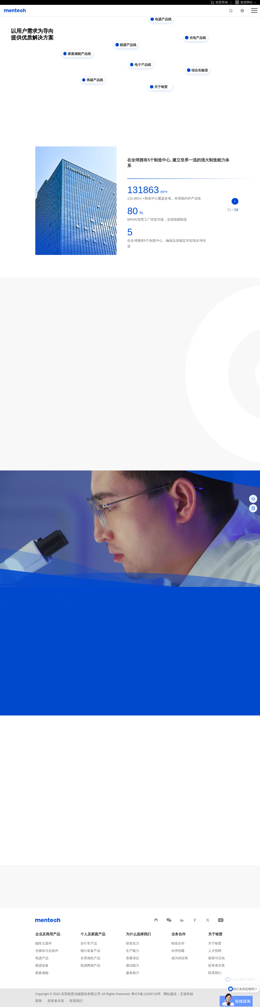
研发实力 (132, 943)
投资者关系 (216, 965)
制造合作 (178, 943)
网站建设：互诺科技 (178, 994)
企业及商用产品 (47, 934)
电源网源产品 (90, 965)
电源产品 (41, 958)
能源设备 (41, 965)
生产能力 (132, 951)
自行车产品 (88, 943)
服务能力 (132, 973)
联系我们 (214, 973)
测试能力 (132, 965)
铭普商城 (219, 2)
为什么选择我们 (138, 934)
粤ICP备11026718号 (146, 994)
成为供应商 (179, 958)
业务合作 (178, 934)
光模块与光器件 (46, 951)
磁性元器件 (43, 943)
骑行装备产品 (90, 951)
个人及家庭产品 (92, 934)
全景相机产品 (90, 958)
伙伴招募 (178, 951)
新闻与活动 (216, 958)
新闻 (38, 1001)
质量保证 (132, 958)
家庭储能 (41, 973)
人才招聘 (214, 951)
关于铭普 (215, 934)
